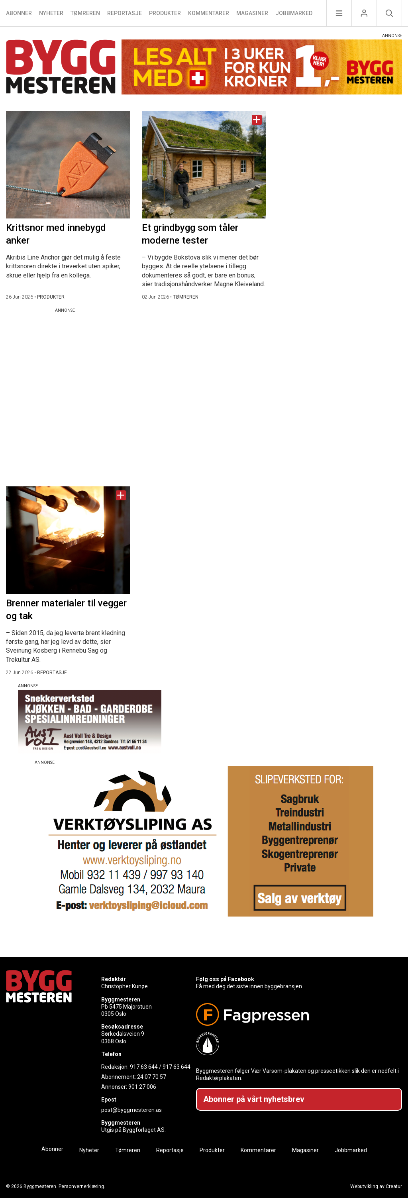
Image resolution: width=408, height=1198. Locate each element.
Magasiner (252, 13)
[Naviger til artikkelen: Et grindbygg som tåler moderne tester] (204, 164)
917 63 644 (144, 1067)
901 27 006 (142, 1087)
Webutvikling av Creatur (376, 1186)
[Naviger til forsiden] (61, 67)
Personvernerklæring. (82, 1186)
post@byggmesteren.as (131, 1110)
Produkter (165, 13)
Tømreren (85, 13)
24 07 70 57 (151, 1077)
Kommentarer (208, 13)
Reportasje (124, 13)
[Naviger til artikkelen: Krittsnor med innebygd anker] (68, 164)
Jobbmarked (293, 13)
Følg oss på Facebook (225, 979)
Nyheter (51, 13)
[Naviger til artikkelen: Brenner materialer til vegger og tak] (68, 540)
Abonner (19, 13)
